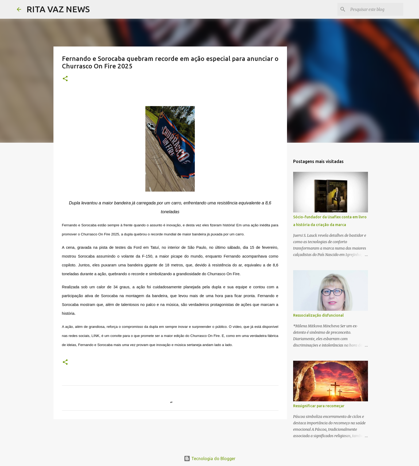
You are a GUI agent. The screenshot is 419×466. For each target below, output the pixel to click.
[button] (65, 79)
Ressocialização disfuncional (318, 315)
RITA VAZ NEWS (58, 9)
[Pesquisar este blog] (375, 9)
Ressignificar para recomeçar (318, 406)
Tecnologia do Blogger (209, 458)
